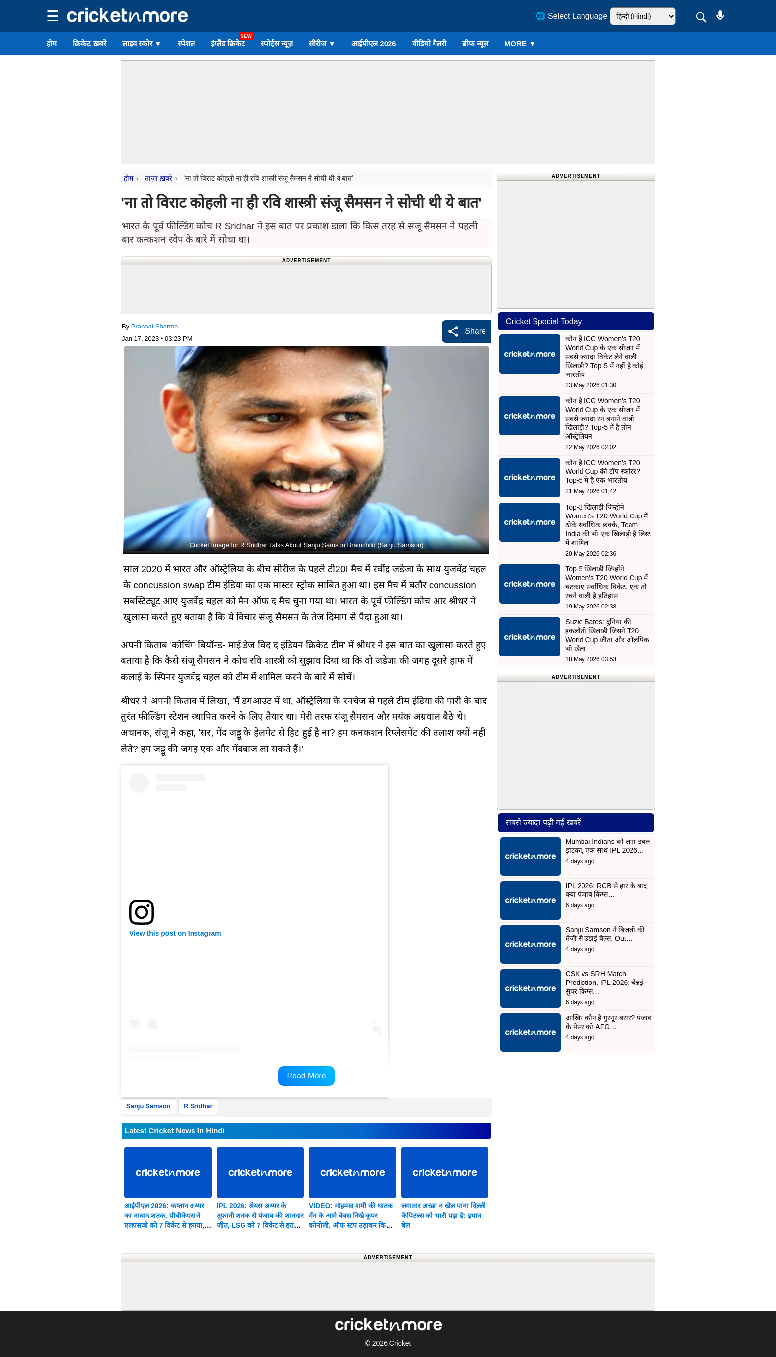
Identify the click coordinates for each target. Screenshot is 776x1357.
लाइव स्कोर (142, 43)
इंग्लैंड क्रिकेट (228, 43)
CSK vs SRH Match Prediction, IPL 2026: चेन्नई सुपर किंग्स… (604, 982)
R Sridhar (198, 1106)
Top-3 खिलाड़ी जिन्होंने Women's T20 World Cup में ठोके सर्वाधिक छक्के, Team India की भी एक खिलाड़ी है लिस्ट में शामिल (608, 525)
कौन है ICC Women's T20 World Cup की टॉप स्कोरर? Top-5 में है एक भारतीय (602, 471)
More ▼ (520, 43)
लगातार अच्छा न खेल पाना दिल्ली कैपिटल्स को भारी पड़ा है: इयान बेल (443, 1215)
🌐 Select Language (572, 16)
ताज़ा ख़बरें (158, 178)
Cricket (400, 1343)
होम (52, 43)
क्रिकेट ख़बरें (89, 43)
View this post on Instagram (175, 933)
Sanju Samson (148, 1106)
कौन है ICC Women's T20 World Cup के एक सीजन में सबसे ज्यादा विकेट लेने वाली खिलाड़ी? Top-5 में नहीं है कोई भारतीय (604, 356)
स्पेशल (186, 43)
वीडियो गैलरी (429, 43)
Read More (306, 1076)
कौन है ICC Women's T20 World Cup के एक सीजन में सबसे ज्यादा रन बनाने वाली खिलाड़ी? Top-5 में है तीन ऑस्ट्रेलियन (602, 418)
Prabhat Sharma (154, 326)
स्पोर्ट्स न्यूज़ (277, 43)
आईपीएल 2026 (373, 43)
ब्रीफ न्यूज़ (475, 43)
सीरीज (322, 43)
